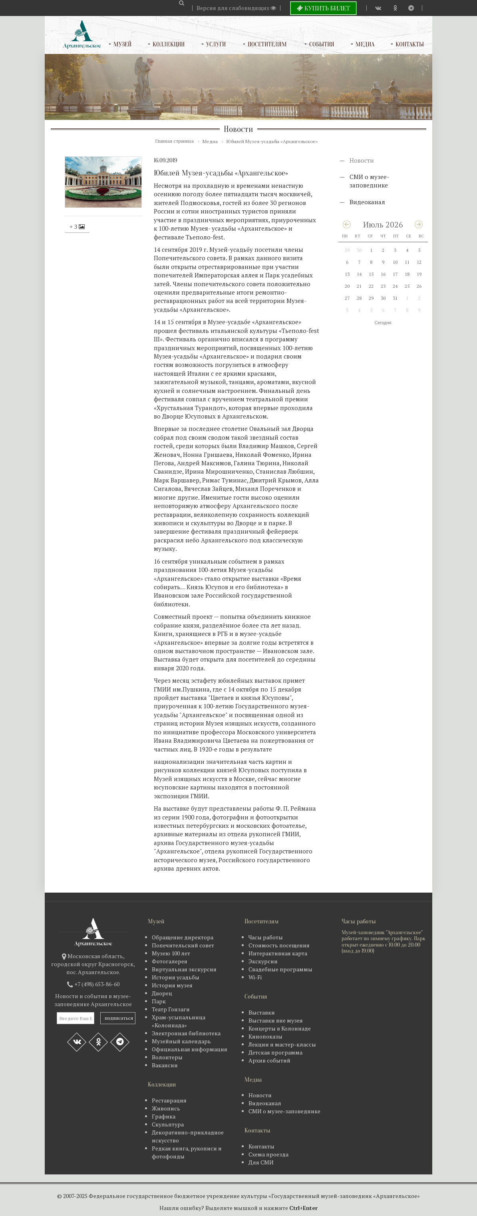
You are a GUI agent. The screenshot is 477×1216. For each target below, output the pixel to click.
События (321, 44)
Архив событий (269, 1060)
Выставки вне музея (275, 1020)
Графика (163, 1116)
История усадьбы (175, 977)
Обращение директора (182, 937)
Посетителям (267, 44)
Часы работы (265, 937)
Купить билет (323, 8)
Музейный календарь (181, 1041)
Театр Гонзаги (171, 1009)
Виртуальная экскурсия (184, 969)
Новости (362, 160)
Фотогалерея (169, 961)
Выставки (261, 1012)
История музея (172, 985)
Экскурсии (263, 961)
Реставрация (169, 1100)
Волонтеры (167, 1057)
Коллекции (169, 44)
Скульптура (168, 1124)
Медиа (365, 44)
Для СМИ (261, 1162)
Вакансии (165, 1065)
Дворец (162, 993)
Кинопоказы (265, 1036)
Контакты (410, 44)
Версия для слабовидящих (236, 8)
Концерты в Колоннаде (279, 1028)
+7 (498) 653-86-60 (96, 984)
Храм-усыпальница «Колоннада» (178, 1021)
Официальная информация (189, 1049)
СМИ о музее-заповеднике (369, 181)
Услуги (216, 44)
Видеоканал (367, 202)
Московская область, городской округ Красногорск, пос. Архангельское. (93, 964)
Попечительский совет (183, 945)
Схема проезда (268, 1154)
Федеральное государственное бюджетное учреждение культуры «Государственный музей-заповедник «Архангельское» (254, 1196)
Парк (159, 1001)
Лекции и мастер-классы (282, 1044)
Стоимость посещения (279, 945)
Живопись (166, 1108)
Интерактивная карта (277, 953)
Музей (122, 44)
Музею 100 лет (171, 953)
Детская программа (275, 1052)
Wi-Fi (255, 977)
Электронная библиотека (186, 1033)
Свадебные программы (280, 969)
